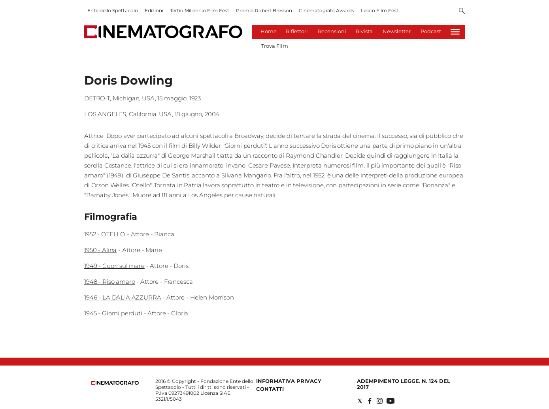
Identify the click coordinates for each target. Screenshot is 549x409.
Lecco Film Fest (379, 10)
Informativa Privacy (288, 381)
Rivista (364, 31)
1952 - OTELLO (104, 234)
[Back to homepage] (115, 383)
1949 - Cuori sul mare (114, 266)
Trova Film (274, 46)
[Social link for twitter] (360, 401)
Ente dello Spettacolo (112, 10)
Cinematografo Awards (326, 10)
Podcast (431, 31)
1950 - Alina (100, 250)
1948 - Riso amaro (109, 281)
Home (268, 31)
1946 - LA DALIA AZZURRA (122, 297)
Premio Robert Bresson (264, 10)
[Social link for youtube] (390, 401)
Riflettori (297, 31)
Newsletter (397, 31)
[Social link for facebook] (370, 401)
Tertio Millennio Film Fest (199, 10)
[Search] (462, 11)
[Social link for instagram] (380, 401)
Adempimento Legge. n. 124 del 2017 (403, 384)
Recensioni (332, 31)
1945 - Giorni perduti (113, 313)
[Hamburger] (455, 31)
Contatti (270, 389)
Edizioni (154, 10)
